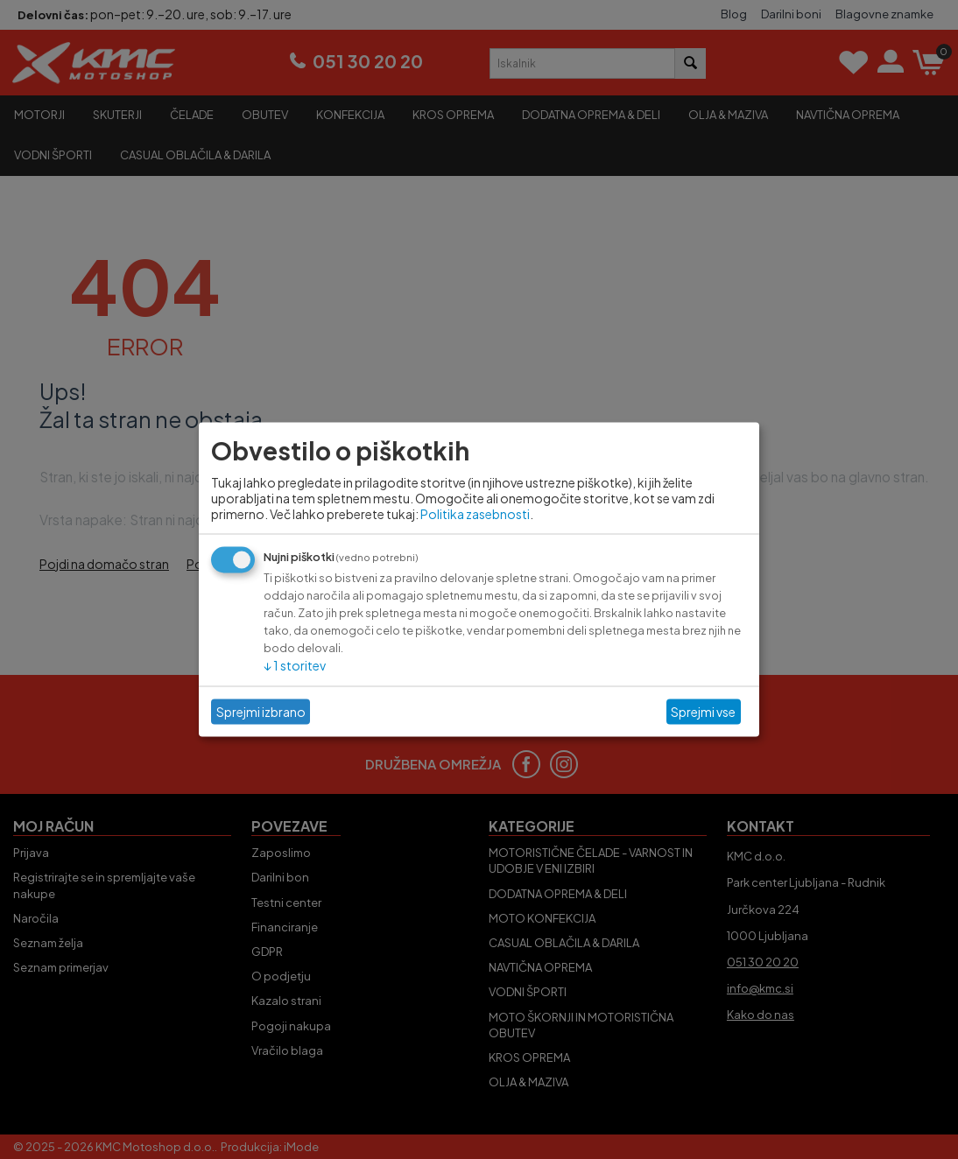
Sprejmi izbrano (261, 712)
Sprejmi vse (703, 712)
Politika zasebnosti (475, 513)
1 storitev (295, 664)
